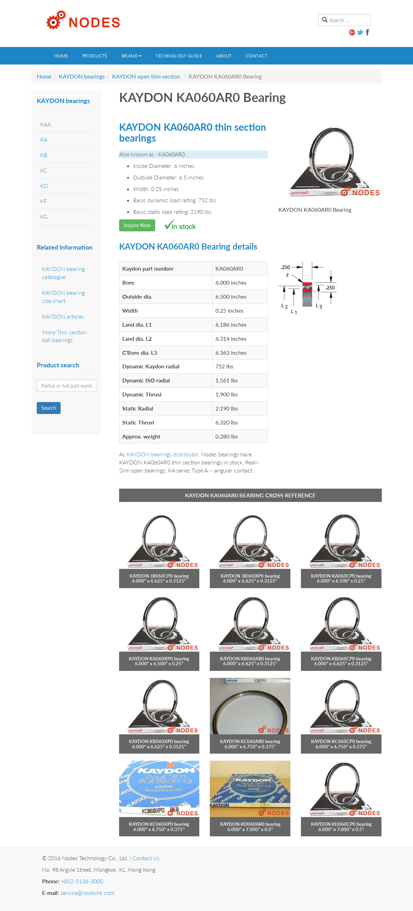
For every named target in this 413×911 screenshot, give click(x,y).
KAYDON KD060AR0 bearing (250, 824)
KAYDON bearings (82, 76)
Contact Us (146, 858)
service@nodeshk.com (87, 892)
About (224, 56)
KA (43, 139)
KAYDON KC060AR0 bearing (250, 741)
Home (61, 56)
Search (48, 408)
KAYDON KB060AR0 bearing (250, 658)
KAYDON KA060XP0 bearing (159, 658)
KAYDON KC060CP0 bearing (341, 741)
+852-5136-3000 (82, 881)
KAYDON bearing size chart (63, 296)
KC (43, 170)
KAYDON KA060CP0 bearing (341, 576)
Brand (132, 56)
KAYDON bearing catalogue (63, 272)
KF (43, 201)
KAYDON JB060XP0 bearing (250, 576)
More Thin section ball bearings (64, 336)
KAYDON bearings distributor (162, 454)
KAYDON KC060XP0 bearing (159, 824)
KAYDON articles (63, 316)
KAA (45, 124)
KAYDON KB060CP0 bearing (341, 658)
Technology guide (179, 56)
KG (44, 216)
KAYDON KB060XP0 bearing (159, 741)
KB (43, 154)
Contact (257, 56)
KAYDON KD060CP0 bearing (341, 824)
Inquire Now (137, 225)
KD (44, 185)
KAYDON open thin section (146, 76)
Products (95, 56)
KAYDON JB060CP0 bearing (159, 576)
